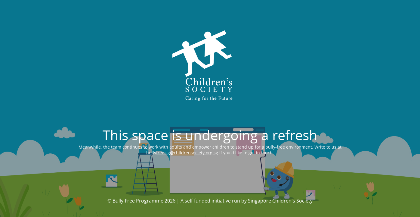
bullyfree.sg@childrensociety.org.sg (182, 153)
